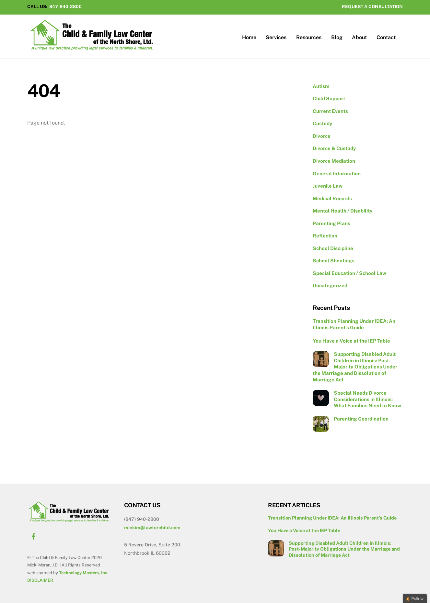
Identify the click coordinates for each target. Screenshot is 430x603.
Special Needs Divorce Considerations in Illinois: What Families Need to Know (367, 399)
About (359, 38)
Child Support (329, 99)
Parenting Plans (331, 223)
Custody (322, 124)
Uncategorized (330, 286)
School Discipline (333, 248)
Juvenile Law (328, 186)
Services (276, 38)
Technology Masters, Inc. (83, 573)
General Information (337, 174)
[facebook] (33, 536)
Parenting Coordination (361, 419)
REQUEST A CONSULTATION (372, 6)
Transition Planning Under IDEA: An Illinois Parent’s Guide (354, 325)
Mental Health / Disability (343, 211)
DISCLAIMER (40, 580)
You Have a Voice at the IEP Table (351, 341)
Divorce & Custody (334, 149)
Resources (308, 38)
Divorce (322, 136)
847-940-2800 (65, 6)
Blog (337, 38)
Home (249, 38)
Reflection (325, 236)
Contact (386, 38)
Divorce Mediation (334, 161)
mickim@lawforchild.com (152, 528)
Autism (321, 86)
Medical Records (332, 199)
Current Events (330, 111)
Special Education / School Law (349, 273)
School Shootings (333, 261)
